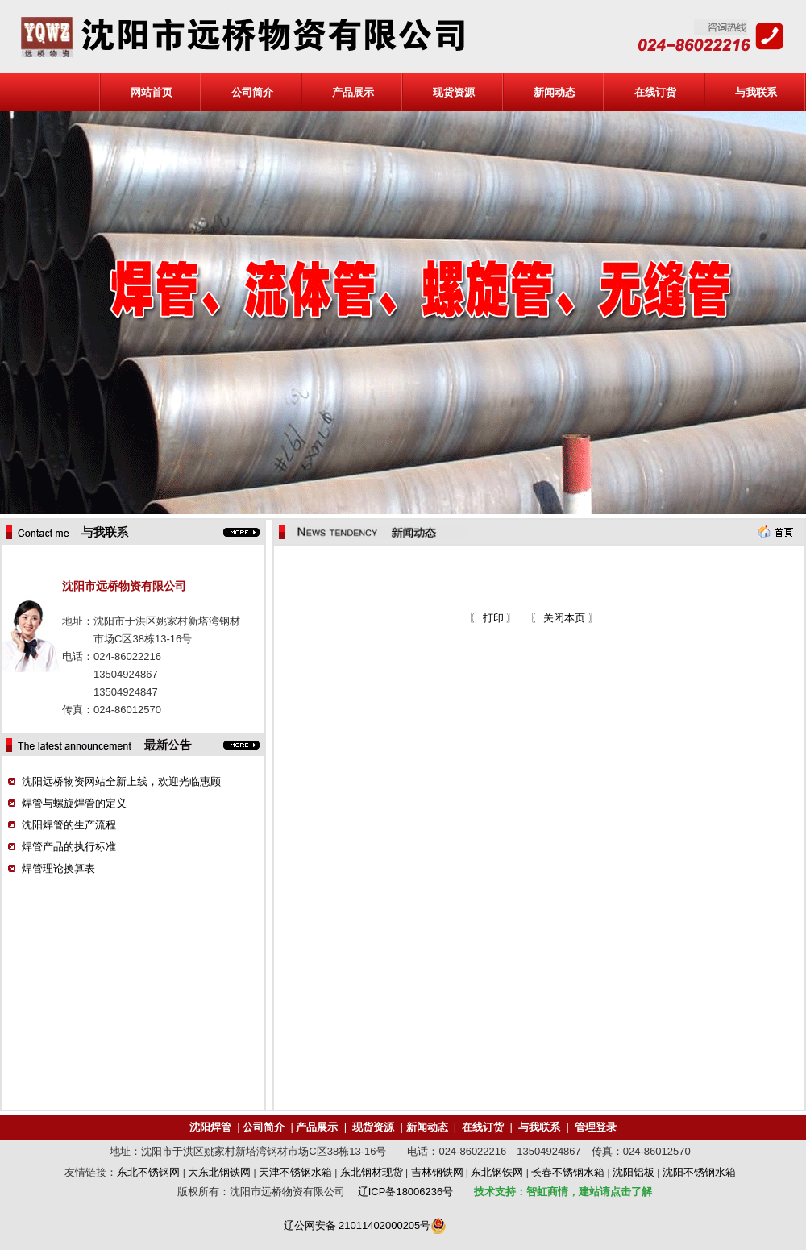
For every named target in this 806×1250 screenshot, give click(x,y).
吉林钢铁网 (437, 1172)
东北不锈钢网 (148, 1172)
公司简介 (252, 92)
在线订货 (655, 92)
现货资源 (454, 92)
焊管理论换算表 (58, 868)
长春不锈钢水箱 (567, 1172)
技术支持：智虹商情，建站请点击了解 (563, 1192)
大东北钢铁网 (219, 1172)
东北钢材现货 (371, 1172)
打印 (492, 618)
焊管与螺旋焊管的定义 (74, 803)
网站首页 (151, 92)
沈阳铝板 (633, 1172)
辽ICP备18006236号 (406, 1192)
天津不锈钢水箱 (295, 1172)
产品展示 (353, 92)
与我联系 (756, 92)
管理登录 (596, 1127)
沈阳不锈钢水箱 (699, 1172)
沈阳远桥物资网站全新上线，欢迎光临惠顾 (121, 781)
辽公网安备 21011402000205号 (357, 1225)
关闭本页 (564, 618)
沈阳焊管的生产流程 (69, 825)
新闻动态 (554, 92)
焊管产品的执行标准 (69, 847)
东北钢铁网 (497, 1172)
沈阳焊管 (210, 1127)
